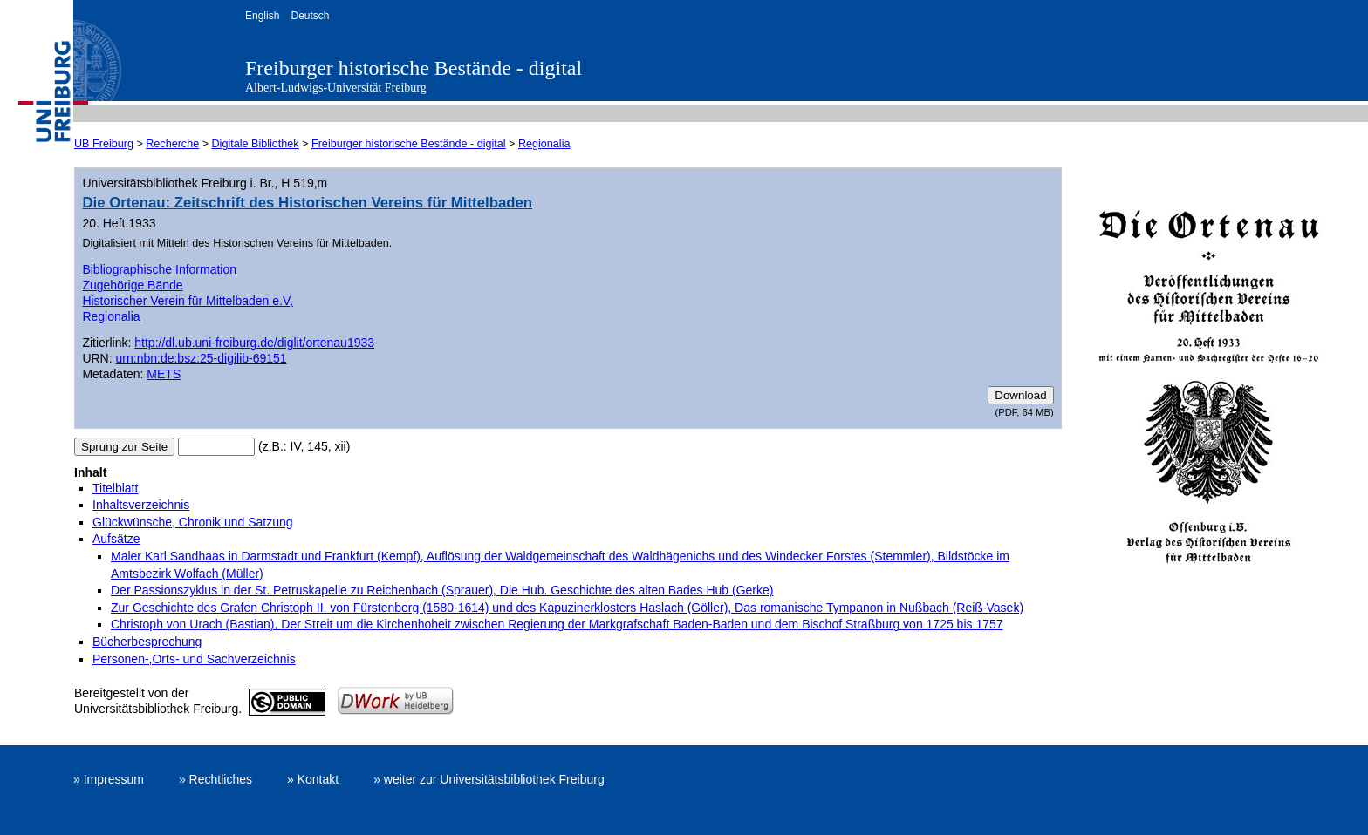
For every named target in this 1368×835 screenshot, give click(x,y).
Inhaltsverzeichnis (140, 505)
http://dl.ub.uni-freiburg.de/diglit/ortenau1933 (254, 343)
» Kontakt (313, 779)
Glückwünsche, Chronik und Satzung (192, 522)
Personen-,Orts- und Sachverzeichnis (194, 659)
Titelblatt (115, 488)
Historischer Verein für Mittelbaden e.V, (187, 301)
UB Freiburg (103, 144)
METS (164, 374)
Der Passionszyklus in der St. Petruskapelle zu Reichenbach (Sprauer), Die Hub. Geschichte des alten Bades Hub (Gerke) (442, 590)
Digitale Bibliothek (255, 144)
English (262, 16)
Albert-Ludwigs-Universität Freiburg (336, 87)
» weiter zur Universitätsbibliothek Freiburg (489, 779)
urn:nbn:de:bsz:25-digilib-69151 (201, 358)
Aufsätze (116, 539)
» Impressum (108, 779)
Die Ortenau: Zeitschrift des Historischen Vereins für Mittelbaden (307, 202)
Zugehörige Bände (132, 285)
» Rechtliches (215, 779)
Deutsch (310, 16)
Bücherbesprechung (147, 641)
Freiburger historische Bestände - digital (413, 68)
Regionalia (544, 144)
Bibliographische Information (159, 269)
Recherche (172, 144)
